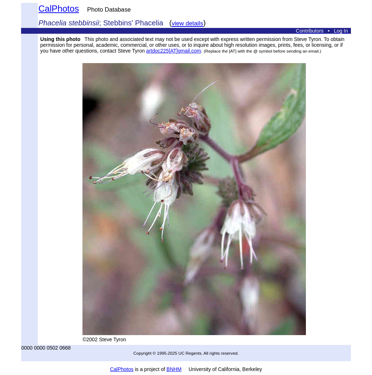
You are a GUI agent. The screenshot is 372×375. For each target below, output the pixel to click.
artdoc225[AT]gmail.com (173, 51)
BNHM (173, 369)
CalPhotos (59, 8)
